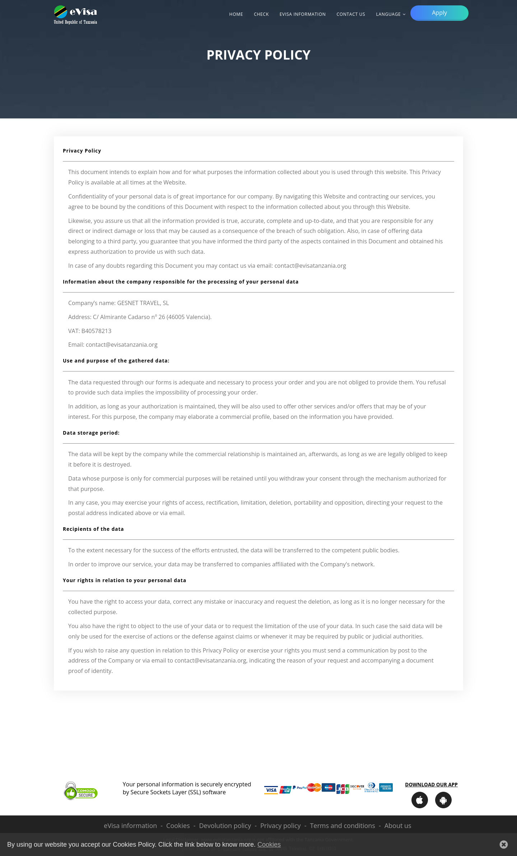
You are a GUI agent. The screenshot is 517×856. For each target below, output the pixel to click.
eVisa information (303, 14)
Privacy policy (280, 825)
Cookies (178, 825)
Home (236, 14)
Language (388, 14)
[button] (504, 844)
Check (261, 14)
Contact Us (350, 14)
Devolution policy (225, 825)
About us (398, 825)
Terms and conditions (342, 825)
